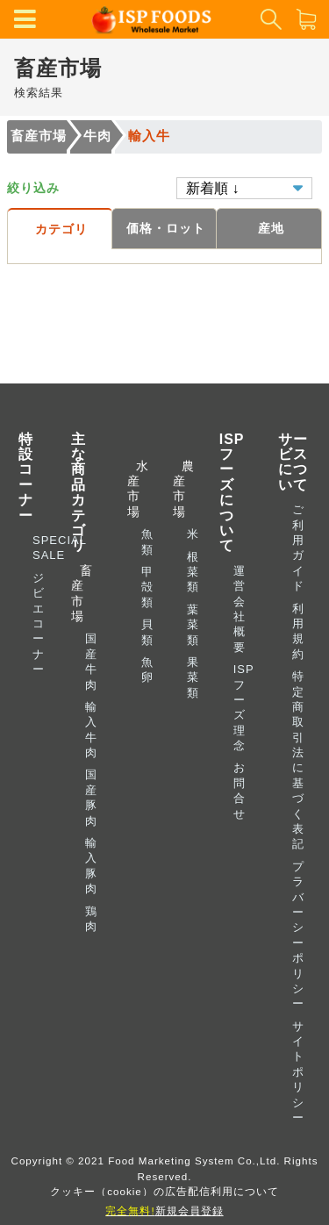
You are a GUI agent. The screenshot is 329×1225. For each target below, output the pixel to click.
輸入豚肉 (91, 865)
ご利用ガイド (298, 547)
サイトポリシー (298, 1072)
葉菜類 (193, 625)
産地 (271, 228)
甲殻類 (147, 587)
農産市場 (180, 489)
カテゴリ (61, 229)
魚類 (147, 541)
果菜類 (193, 677)
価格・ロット (165, 228)
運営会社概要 (239, 609)
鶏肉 (91, 919)
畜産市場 (39, 136)
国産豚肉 (91, 797)
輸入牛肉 (91, 729)
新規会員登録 (164, 1210)
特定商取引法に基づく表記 (298, 760)
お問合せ (239, 790)
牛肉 (97, 136)
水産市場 (134, 489)
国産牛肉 (91, 661)
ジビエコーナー (38, 623)
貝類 (147, 632)
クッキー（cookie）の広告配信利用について (164, 1191)
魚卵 (147, 669)
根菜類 (193, 572)
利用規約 (298, 631)
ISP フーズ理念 (243, 707)
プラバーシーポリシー (298, 935)
